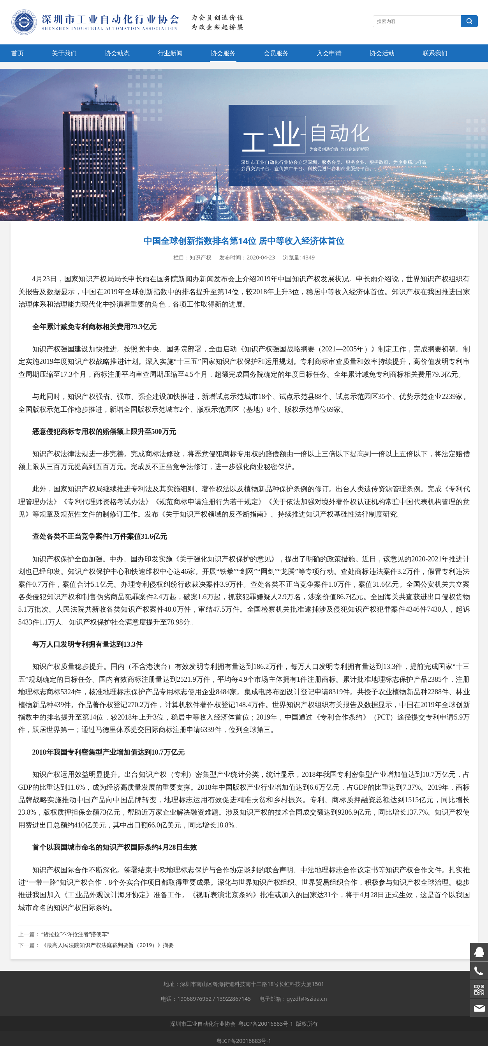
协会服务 (223, 53)
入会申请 (329, 53)
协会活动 (382, 53)
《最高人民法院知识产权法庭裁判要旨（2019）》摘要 (107, 945)
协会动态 (117, 53)
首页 (17, 53)
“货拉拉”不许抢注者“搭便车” (75, 934)
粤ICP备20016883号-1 (265, 1023)
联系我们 (435, 53)
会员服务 (276, 53)
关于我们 (64, 53)
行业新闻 (170, 53)
